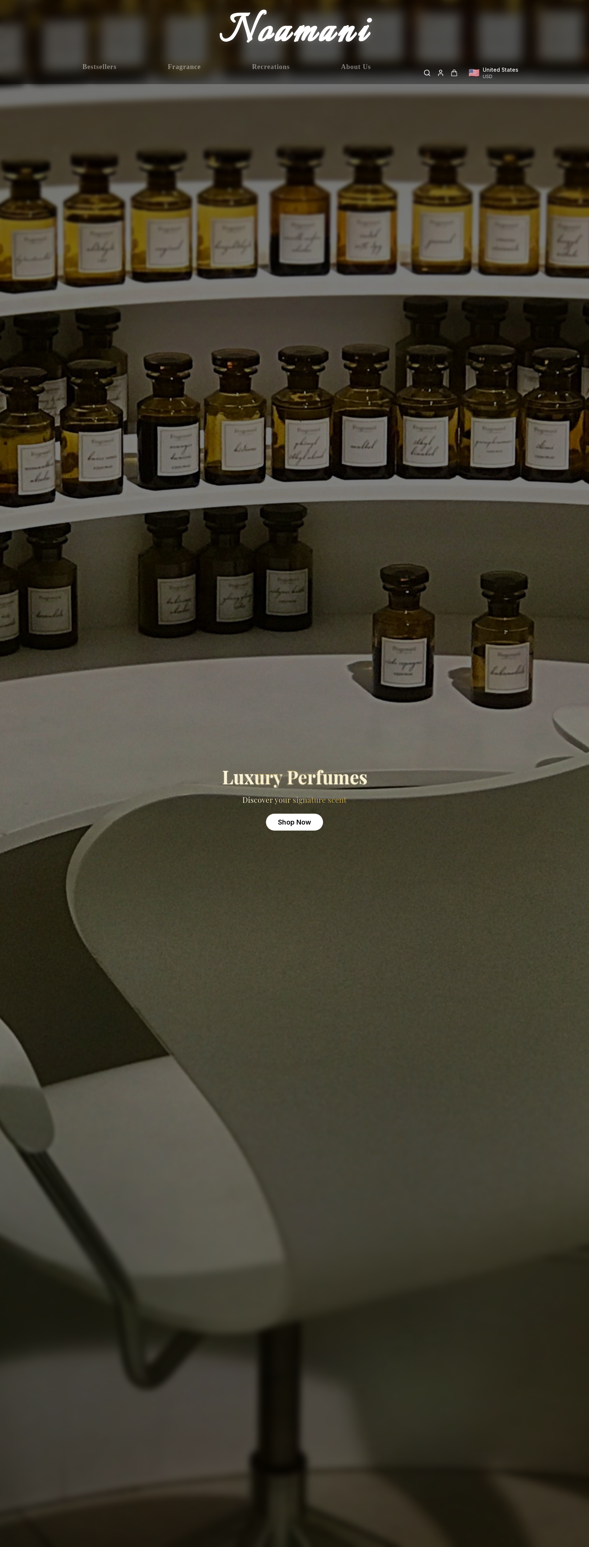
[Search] (427, 73)
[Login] (440, 73)
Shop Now (294, 822)
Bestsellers (100, 73)
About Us (356, 73)
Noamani (294, 33)
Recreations (271, 73)
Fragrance (184, 73)
